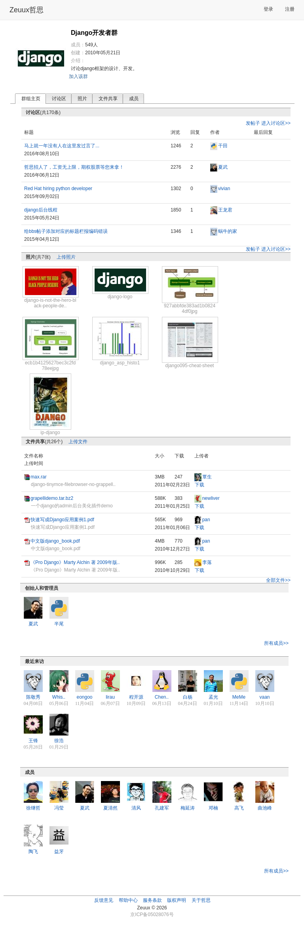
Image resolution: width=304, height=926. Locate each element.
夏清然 (110, 808)
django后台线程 (40, 210)
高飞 (239, 808)
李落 (207, 562)
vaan (264, 697)
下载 (199, 485)
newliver (211, 498)
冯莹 (59, 808)
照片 (82, 98)
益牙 (59, 851)
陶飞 (33, 851)
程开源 (136, 697)
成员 (134, 98)
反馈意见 (103, 900)
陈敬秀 (33, 697)
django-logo (120, 296)
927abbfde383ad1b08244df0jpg (189, 308)
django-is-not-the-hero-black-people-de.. (50, 303)
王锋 (33, 740)
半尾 (59, 624)
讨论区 (59, 98)
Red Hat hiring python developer (58, 188)
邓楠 (213, 808)
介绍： (78, 60)
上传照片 (66, 257)
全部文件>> (278, 580)
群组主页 (30, 98)
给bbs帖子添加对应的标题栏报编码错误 (66, 231)
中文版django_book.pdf (55, 541)
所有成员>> (276, 643)
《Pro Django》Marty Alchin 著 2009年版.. (75, 562)
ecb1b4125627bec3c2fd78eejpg (50, 365)
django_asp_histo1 (120, 363)
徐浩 (59, 740)
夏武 (223, 167)
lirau (110, 697)
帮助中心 (128, 900)
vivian (224, 188)
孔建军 (162, 808)
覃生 (207, 477)
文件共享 (108, 98)
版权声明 (176, 900)
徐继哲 (33, 808)
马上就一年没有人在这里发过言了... (61, 146)
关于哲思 (201, 900)
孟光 (213, 697)
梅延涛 (187, 808)
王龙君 (225, 210)
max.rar (38, 477)
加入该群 (78, 76)
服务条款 (152, 900)
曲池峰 (265, 808)
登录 (268, 9)
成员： (78, 45)
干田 (223, 146)
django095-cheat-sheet (189, 365)
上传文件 (77, 441)
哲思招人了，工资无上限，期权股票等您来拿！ (74, 167)
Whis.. (58, 697)
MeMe (238, 697)
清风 (136, 808)
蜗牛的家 (227, 231)
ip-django (50, 432)
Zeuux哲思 (27, 10)
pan (206, 519)
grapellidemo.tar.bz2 (51, 498)
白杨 (187, 697)
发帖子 (253, 123)
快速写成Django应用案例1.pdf (62, 519)
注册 (289, 9)
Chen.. (162, 697)
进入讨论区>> (276, 123)
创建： (78, 52)
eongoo (84, 697)
